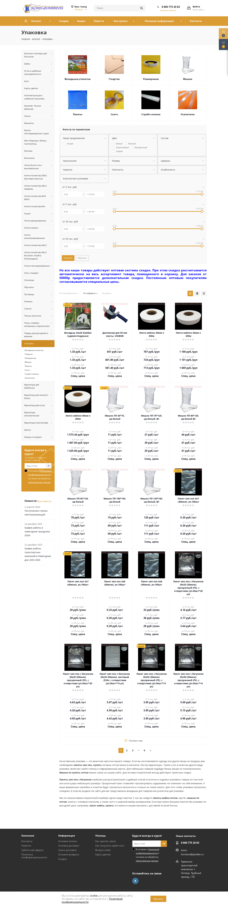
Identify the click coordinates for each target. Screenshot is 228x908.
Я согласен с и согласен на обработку (39, 476)
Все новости (44, 501)
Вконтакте (135, 881)
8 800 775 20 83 (171, 7)
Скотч (114, 114)
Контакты (26, 841)
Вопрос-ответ (103, 850)
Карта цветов (103, 854)
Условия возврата (68, 854)
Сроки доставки (67, 850)
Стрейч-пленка (150, 114)
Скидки (62, 858)
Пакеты (77, 114)
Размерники (151, 79)
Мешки (187, 79)
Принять (158, 898)
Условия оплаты (67, 841)
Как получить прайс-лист (109, 845)
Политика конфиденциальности (34, 856)
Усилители (188, 114)
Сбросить (82, 257)
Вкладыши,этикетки (78, 79)
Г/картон (114, 79)
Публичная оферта (32, 850)
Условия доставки (68, 845)
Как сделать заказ (105, 841)
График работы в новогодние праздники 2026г (37, 531)
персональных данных (39, 482)
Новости (26, 845)
